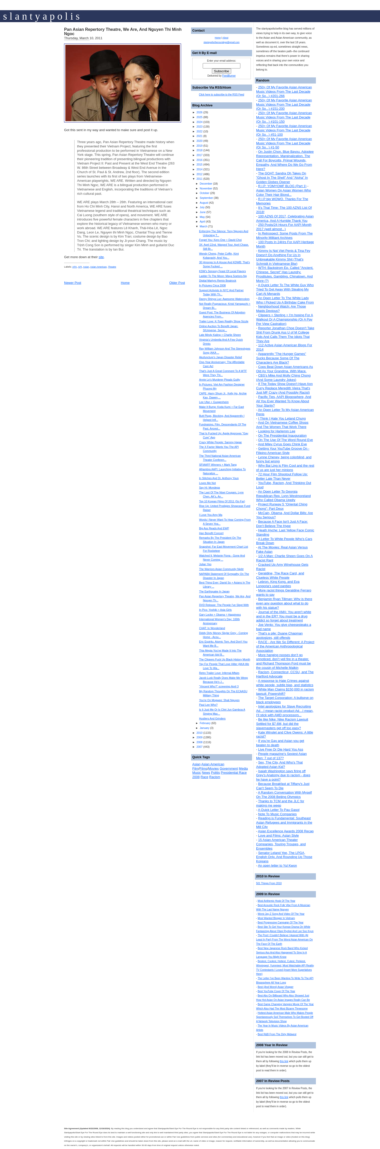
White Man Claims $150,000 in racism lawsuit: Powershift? (285, 691)
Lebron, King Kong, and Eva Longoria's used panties (278, 584)
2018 (199, 150)
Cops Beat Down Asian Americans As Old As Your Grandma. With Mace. (284, 369)
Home (125, 283)
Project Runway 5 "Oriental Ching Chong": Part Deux (281, 506)
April (202, 221)
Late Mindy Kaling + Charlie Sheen (220, 334)
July (202, 207)
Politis (215, 772)
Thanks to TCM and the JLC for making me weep (280, 803)
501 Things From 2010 (269, 883)
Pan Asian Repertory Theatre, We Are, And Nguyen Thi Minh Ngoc (123, 31)
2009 (199, 737)
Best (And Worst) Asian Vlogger (275, 987)
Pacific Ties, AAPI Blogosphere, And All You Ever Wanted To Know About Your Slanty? (283, 401)
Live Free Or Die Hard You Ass (280, 749)
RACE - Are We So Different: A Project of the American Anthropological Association (285, 646)
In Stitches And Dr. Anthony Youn (219, 478)
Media (243, 768)
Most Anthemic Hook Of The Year (276, 900)
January (204, 727)
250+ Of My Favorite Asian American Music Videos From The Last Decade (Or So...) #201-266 (284, 91)
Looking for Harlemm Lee (276, 431)
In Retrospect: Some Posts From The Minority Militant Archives (284, 235)
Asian (86, 267)
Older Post (177, 283)
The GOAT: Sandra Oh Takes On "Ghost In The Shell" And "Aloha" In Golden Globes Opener (282, 177)
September (206, 197)
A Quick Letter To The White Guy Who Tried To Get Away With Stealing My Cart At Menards (285, 289)
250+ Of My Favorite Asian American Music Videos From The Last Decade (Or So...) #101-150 (284, 117)
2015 (199, 164)
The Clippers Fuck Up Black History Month (224, 659)
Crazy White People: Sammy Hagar (220, 442)
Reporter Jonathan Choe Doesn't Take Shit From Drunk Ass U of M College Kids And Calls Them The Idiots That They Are (285, 334)
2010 (199, 732)
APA (74, 267)
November (206, 188)
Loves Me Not (207, 482)
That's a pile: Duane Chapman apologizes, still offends (279, 635)
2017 (199, 155)
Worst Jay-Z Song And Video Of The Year (281, 913)
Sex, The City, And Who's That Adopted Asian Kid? (279, 764)
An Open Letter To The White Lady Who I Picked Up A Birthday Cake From (285, 300)
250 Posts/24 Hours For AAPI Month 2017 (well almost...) (284, 227)
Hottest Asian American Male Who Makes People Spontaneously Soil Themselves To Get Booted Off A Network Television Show (284, 1017)
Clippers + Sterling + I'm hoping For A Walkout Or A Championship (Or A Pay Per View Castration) (284, 319)
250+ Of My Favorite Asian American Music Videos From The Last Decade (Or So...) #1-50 (284, 143)
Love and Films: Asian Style (278, 835)
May (202, 216)
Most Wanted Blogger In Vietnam (276, 918)
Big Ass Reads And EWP (214, 528)
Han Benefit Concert (211, 533)
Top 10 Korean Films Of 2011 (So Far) (222, 501)
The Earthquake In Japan (214, 591)
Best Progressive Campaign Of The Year (280, 922)
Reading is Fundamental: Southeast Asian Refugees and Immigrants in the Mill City (284, 822)
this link (284, 1061)
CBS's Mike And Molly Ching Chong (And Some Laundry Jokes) (283, 377)
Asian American (98, 267)
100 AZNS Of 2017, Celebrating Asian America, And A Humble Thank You (285, 218)
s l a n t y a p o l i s (41, 16)
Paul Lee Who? (208, 704)
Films (203, 768)
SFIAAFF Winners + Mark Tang (218, 464)
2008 (199, 742)
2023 (199, 126)
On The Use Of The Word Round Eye (285, 440)
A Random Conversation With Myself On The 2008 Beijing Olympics (284, 795)
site (101, 257)
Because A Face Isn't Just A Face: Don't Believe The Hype (282, 524)
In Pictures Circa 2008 (212, 285)
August (204, 202)
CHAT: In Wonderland (212, 628)
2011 (199, 178)
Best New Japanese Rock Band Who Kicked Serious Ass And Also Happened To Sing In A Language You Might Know (282, 952)
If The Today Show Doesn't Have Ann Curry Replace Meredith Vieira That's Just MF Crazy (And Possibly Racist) (284, 388)
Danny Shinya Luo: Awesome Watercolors (224, 298)
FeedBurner (229, 75)
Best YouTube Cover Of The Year (276, 991)
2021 (199, 135)
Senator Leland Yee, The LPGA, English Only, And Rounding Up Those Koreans (284, 857)
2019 (199, 145)
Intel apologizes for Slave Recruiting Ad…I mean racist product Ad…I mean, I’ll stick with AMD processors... (284, 710)
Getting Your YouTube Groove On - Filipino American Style (282, 451)
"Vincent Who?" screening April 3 (219, 686)
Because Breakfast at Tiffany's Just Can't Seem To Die (283, 786)
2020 (199, 140)
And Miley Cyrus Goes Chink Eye (282, 444)
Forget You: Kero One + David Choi (220, 239)
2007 (199, 746)
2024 (199, 121)
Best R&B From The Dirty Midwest (277, 1034)
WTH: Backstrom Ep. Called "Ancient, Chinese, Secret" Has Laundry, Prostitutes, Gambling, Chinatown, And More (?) (284, 274)
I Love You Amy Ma (210, 514)
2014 (199, 169)
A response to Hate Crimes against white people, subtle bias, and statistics (284, 683)
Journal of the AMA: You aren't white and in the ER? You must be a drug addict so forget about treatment (283, 616)
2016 (199, 159)
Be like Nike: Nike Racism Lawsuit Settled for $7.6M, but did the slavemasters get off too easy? (282, 723)
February (205, 723)
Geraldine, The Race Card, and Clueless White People (280, 575)
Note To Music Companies (277, 814)
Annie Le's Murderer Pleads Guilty (219, 379)
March (203, 226)
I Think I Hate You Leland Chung (282, 418)
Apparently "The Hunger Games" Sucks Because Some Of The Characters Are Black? (281, 358)
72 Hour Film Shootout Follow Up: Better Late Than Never (282, 476)
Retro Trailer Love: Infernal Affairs (219, 672)
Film (195, 768)
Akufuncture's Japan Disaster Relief (220, 357)
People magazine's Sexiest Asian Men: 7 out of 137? (281, 756)
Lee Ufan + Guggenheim (214, 402)
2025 (199, 117)
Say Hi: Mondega (209, 487)
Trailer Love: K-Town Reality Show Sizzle (224, 321)
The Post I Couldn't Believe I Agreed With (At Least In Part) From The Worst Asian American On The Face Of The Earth (284, 939)
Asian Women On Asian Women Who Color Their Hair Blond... (283, 192)
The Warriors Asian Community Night (221, 569)
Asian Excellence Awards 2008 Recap (286, 831)
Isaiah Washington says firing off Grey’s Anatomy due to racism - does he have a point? (283, 775)
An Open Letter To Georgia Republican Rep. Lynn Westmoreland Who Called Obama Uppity (283, 496)
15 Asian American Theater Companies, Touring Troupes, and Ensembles (281, 844)
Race (204, 777)
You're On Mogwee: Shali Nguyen (219, 700)
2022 (199, 131)
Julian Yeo (205, 564)
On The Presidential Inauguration (282, 435)
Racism (214, 777)
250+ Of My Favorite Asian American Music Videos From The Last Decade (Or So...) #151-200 (284, 104)
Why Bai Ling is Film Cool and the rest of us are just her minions (285, 468)
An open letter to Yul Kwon (277, 865)
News (206, 772)
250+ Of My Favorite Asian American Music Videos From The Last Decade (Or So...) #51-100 (284, 130)
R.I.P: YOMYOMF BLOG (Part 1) (282, 186)
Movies (213, 768)
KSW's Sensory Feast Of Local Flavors (222, 271)
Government (229, 768)
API (80, 267)
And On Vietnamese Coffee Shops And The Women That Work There (282, 425)
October (204, 193)
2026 (199, 112)
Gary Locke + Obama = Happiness (220, 614)
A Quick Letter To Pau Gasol (278, 810)
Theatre (112, 267)
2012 (199, 174)
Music (196, 772)
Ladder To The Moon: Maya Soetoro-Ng (223, 276)
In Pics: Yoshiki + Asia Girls (215, 609)
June (203, 212)
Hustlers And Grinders (212, 718)
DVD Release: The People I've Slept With (224, 604)
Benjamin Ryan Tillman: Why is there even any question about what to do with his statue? (284, 603)
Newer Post (72, 283)
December (206, 183)
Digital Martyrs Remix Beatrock (217, 280)
